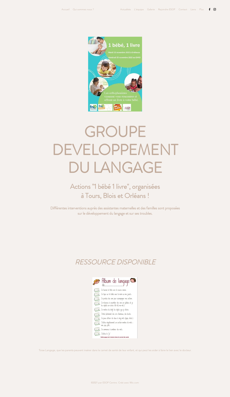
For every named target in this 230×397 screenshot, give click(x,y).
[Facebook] (209, 9)
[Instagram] (214, 9)
